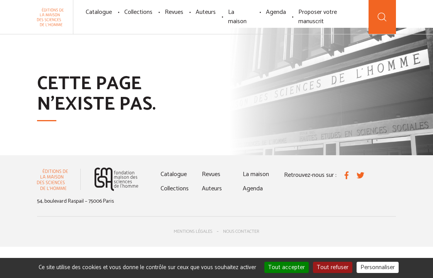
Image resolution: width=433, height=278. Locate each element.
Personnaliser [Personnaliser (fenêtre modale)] (377, 267)
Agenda (276, 12)
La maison (237, 17)
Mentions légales (193, 231)
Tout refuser (332, 267)
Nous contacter (241, 231)
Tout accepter (286, 267)
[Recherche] (382, 17)
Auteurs (206, 12)
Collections (138, 12)
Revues (174, 12)
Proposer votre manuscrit (317, 17)
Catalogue (99, 12)
